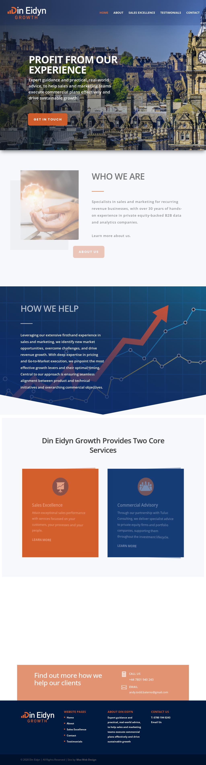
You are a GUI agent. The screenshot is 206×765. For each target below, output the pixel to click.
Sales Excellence (142, 13)
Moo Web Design (86, 759)
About (118, 13)
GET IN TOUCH (32, 119)
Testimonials (170, 13)
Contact (193, 13)
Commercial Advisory (138, 507)
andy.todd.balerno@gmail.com (133, 695)
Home (104, 13)
